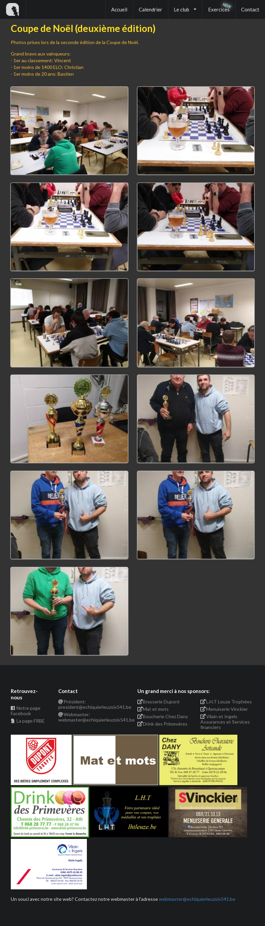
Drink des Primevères (162, 724)
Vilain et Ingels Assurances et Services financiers (225, 721)
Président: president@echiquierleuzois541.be (93, 704)
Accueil (119, 9)
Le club (185, 9)
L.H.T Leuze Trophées (226, 701)
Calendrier (150, 9)
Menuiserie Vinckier (224, 709)
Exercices (219, 9)
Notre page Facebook (25, 710)
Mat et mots (153, 709)
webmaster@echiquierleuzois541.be (197, 899)
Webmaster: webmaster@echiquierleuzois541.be (93, 717)
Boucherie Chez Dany (162, 716)
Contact (250, 9)
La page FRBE (28, 721)
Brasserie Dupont (158, 701)
